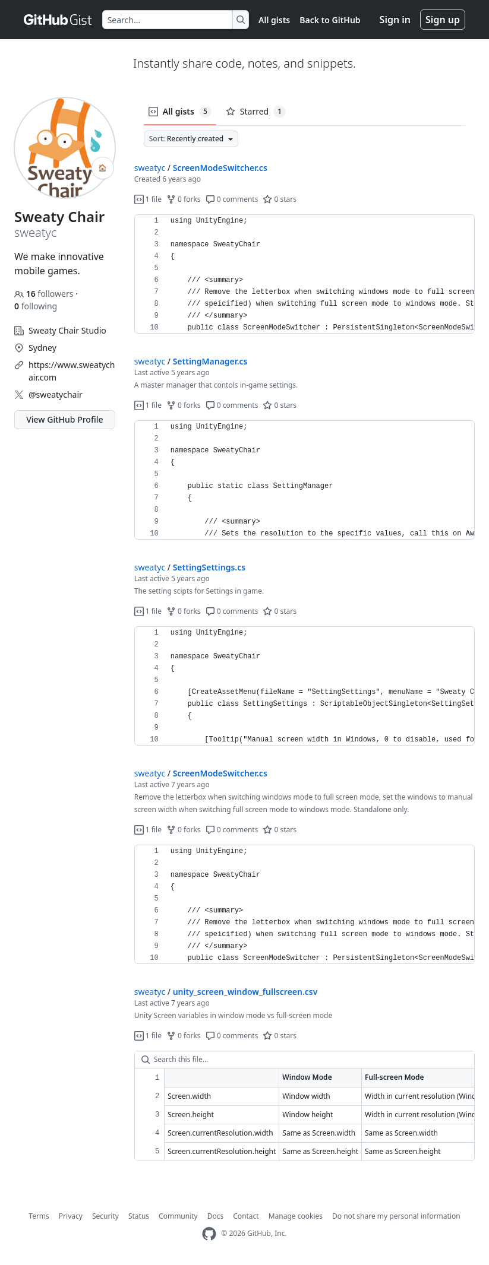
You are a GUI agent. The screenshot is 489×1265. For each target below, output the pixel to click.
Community (178, 1216)
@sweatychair (56, 394)
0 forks (183, 199)
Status (138, 1216)
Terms (39, 1216)
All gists (274, 20)
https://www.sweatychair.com (72, 371)
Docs (215, 1216)
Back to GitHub (329, 20)
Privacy (71, 1216)
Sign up (442, 19)
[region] (304, 274)
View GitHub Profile (64, 419)
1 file (148, 199)
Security (105, 1216)
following (35, 306)
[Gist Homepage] (58, 19)
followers (44, 293)
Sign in (395, 19)
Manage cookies (296, 1216)
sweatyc (149, 167)
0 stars (279, 199)
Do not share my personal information (396, 1216)
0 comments (232, 199)
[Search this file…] (304, 1059)
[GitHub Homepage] (209, 1233)
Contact (245, 1216)
